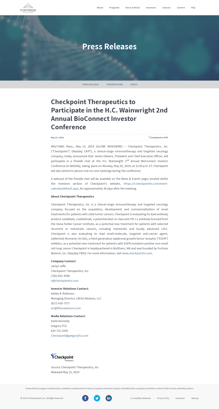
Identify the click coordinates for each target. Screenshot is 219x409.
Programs (114, 7)
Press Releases (90, 87)
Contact (166, 7)
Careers (181, 7)
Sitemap (194, 401)
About (100, 7)
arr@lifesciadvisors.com (66, 311)
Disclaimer (180, 401)
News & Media (132, 7)
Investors (151, 7)
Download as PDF (158, 140)
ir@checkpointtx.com (64, 284)
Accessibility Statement (141, 401)
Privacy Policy (163, 401)
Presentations (115, 87)
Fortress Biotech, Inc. (37, 401)
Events (134, 87)
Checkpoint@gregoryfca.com (69, 339)
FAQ (193, 7)
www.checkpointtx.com (137, 257)
